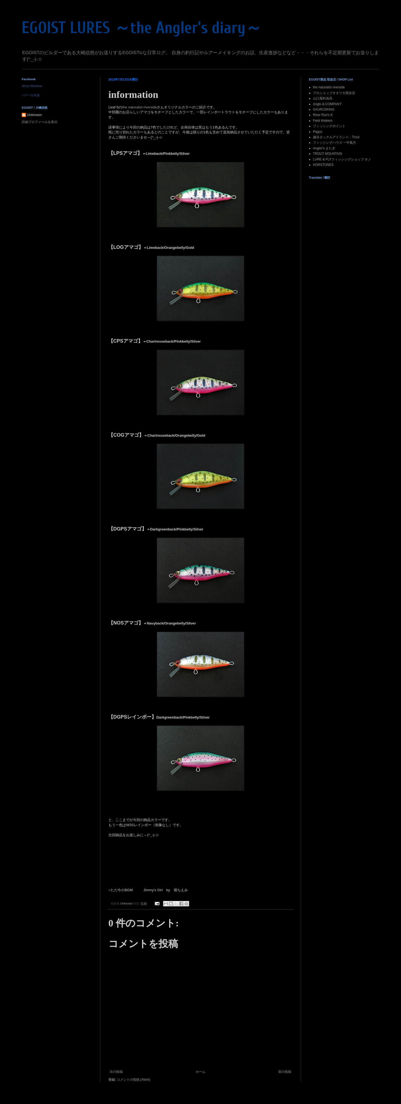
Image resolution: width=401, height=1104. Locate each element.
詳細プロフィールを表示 (39, 122)
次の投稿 (116, 1072)
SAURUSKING (323, 109)
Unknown (34, 115)
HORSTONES (323, 165)
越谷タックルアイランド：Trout (336, 137)
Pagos (317, 132)
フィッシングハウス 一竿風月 (334, 142)
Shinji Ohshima (32, 86)
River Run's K (323, 115)
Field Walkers (322, 121)
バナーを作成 (31, 95)
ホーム (200, 1072)
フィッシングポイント (329, 126)
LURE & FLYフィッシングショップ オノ (342, 159)
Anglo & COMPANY (327, 104)
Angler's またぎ (324, 148)
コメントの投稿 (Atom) (133, 1080)
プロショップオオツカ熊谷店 (334, 93)
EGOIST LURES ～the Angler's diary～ (142, 27)
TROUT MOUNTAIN (327, 154)
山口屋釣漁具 (322, 98)
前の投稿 (284, 1072)
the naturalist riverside (139, 107)
